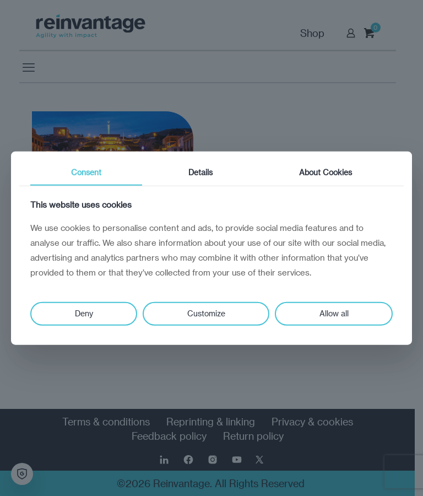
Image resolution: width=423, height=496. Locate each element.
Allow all (334, 313)
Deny (84, 313)
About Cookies (325, 172)
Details (200, 172)
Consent (86, 172)
